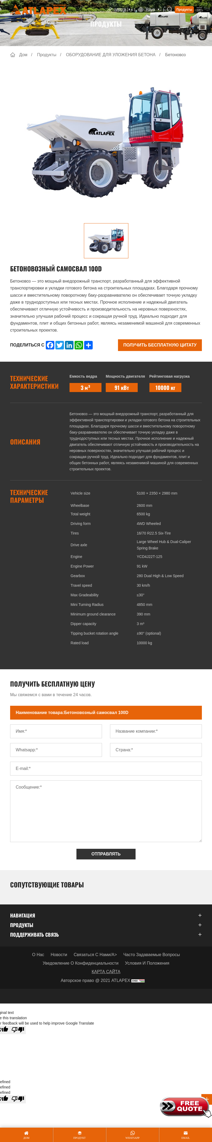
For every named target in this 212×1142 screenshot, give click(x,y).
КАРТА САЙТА (106, 971)
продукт (79, 1137)
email (185, 1137)
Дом (23, 54)
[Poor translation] (18, 1030)
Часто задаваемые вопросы (151, 954)
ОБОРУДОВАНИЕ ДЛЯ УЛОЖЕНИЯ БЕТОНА (111, 54)
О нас (38, 954)
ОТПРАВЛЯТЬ (106, 854)
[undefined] (18, 1099)
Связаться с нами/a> (95, 954)
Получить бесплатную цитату (160, 345)
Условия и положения (147, 963)
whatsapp (132, 1137)
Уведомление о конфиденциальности (81, 963)
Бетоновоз (175, 54)
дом (26, 1137)
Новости (59, 954)
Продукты (184, 9)
